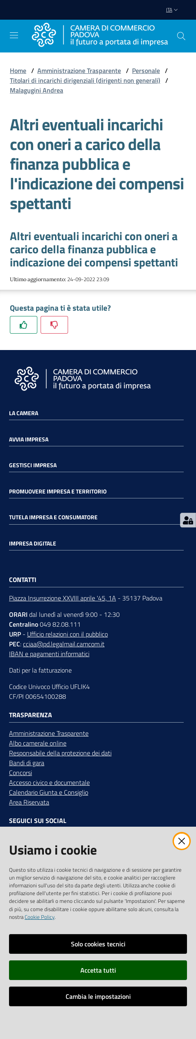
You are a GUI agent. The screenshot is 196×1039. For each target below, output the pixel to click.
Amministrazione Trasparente (79, 70)
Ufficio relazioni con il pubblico (67, 634)
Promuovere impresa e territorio (58, 491)
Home (18, 70)
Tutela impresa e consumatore (53, 517)
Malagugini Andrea (36, 90)
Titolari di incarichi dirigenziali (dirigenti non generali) (85, 80)
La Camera (23, 413)
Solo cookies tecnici (98, 944)
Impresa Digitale (32, 543)
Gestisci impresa (33, 465)
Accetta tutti (98, 970)
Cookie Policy (40, 917)
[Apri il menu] (14, 35)
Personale (146, 70)
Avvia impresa (28, 439)
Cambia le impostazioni (98, 996)
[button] (181, 36)
